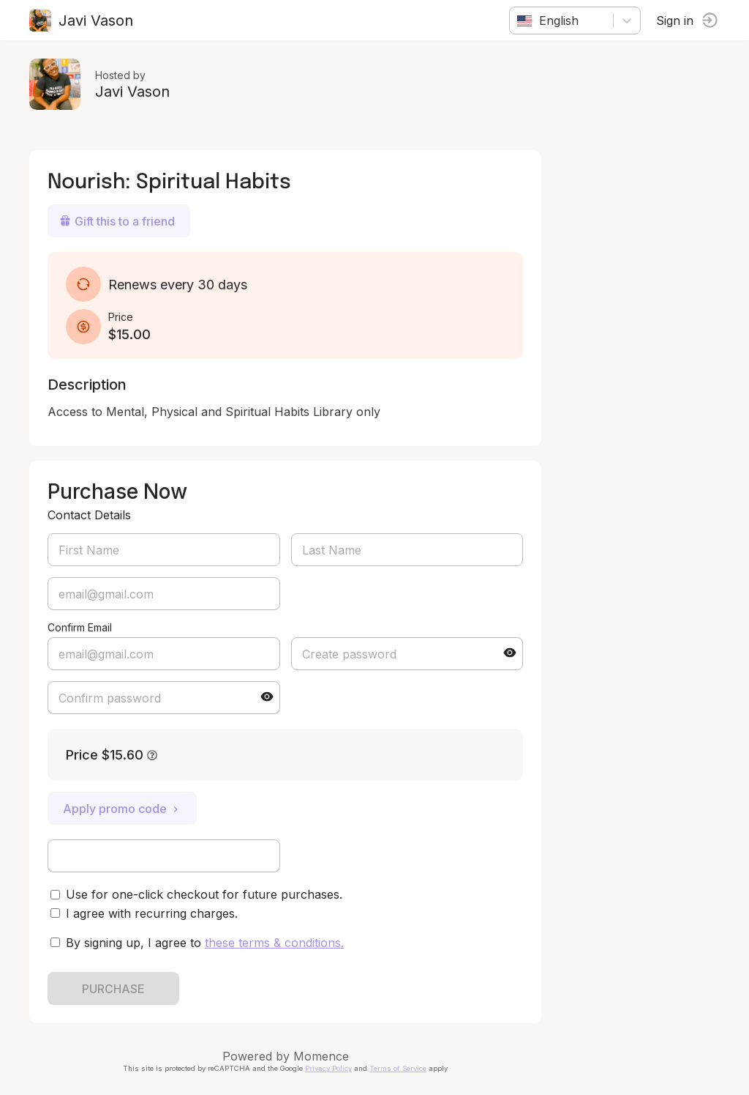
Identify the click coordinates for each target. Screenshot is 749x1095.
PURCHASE (113, 988)
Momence (321, 1056)
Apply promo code (122, 808)
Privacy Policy (328, 1068)
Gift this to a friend (117, 221)
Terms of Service (397, 1068)
